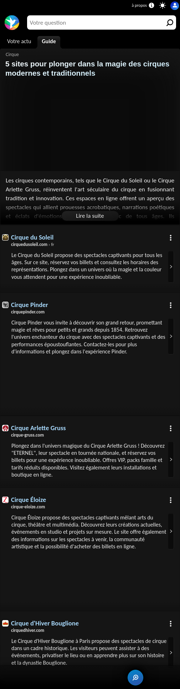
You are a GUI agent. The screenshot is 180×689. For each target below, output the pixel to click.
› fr (33, 244)
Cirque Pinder (29, 305)
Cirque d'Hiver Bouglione (45, 632)
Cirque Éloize (28, 501)
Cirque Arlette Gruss (38, 428)
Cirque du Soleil (32, 237)
